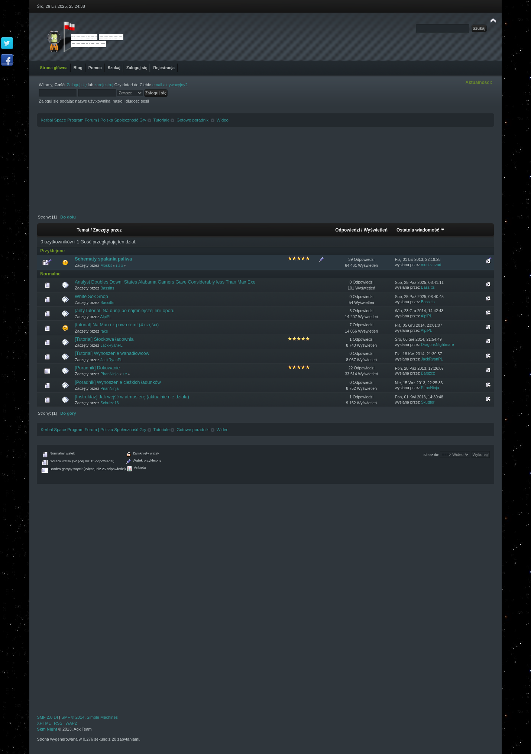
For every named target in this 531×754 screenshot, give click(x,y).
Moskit (106, 265)
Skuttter (428, 402)
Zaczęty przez (107, 230)
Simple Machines (102, 717)
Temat (83, 230)
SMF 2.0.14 (47, 717)
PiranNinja (109, 374)
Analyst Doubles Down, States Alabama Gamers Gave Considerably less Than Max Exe (165, 282)
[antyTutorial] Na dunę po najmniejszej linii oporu (124, 310)
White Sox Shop (91, 296)
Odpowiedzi (347, 230)
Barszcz (428, 373)
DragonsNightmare (437, 344)
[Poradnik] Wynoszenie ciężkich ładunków (118, 382)
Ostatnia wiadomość (420, 230)
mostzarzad (431, 264)
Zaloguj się (77, 84)
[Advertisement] (265, 167)
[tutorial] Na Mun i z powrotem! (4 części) (117, 324)
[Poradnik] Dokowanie (97, 367)
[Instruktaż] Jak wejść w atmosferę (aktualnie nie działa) (132, 396)
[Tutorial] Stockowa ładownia (104, 339)
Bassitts (107, 288)
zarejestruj (103, 84)
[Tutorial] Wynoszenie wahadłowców (112, 353)
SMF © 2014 (72, 717)
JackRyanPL (111, 345)
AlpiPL (106, 316)
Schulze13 (109, 403)
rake (104, 331)
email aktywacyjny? (170, 84)
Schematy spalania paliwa (103, 259)
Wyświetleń (376, 230)
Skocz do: (431, 455)
